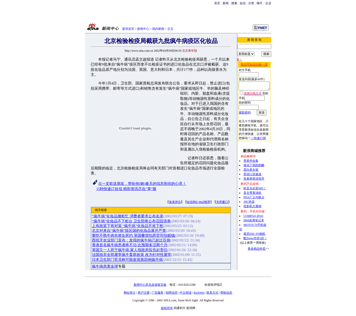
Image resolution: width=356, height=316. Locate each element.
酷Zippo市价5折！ (254, 231)
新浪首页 (128, 29)
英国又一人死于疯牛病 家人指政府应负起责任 (129, 250)
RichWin (199, 292)
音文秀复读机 (252, 186)
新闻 (226, 3)
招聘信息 (172, 292)
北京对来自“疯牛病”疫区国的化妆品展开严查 (128, 231)
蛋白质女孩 (250, 162)
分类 (251, 3)
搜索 (234, 3)
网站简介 (130, 292)
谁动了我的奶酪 (253, 158)
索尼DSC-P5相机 (254, 227)
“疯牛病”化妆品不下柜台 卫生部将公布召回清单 (130, 221)
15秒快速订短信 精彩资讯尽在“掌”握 (125, 189)
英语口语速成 (252, 167)
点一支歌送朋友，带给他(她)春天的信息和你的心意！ (141, 184)
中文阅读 (186, 292)
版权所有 (167, 308)
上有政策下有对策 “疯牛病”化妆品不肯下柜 (126, 226)
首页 (217, 3)
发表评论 (174, 202)
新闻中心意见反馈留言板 (150, 284)
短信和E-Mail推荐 (197, 202)
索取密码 (242, 105)
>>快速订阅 (244, 131)
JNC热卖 (248, 195)
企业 (268, 3)
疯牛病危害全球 (104, 266)
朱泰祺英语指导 (253, 171)
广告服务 (157, 292)
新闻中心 (143, 29)
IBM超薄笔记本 (253, 213)
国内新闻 (158, 29)
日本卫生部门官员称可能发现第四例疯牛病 (126, 260)
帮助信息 (226, 292)
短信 (243, 3)
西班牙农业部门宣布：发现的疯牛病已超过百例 (130, 240)
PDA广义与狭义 (253, 190)
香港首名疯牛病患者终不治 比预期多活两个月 (129, 245)
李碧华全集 (250, 154)
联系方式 (212, 292)
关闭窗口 (221, 202)
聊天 (260, 3)
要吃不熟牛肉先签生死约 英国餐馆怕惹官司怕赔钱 (132, 235)
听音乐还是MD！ (254, 181)
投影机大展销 (252, 199)
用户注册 (144, 292)
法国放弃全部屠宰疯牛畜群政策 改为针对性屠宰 (130, 255)
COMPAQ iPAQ (252, 209)
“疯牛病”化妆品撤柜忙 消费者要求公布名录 (126, 216)
